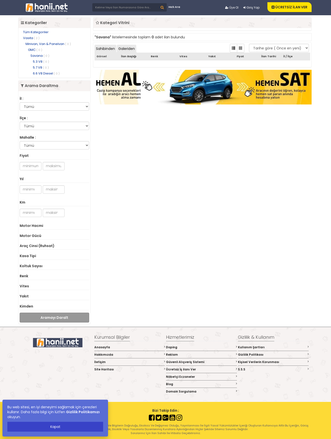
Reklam (201, 354)
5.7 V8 (41, 67)
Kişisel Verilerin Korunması (273, 362)
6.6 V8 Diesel (46, 73)
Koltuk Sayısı (31, 265)
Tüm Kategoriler (36, 32)
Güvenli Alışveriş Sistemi (201, 362)
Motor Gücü (30, 235)
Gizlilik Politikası (273, 354)
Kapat (55, 426)
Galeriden (126, 48)
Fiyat (24, 155)
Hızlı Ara (174, 7)
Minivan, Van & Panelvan (48, 44)
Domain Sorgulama (201, 391)
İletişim (129, 362)
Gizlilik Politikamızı (83, 412)
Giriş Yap (251, 7)
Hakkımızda (129, 354)
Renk (24, 276)
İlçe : (24, 118)
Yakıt (24, 296)
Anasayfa (129, 347)
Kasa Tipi (28, 255)
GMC (35, 49)
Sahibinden (105, 48)
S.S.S (273, 369)
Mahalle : (28, 137)
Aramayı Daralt (54, 317)
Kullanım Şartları (273, 347)
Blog (201, 384)
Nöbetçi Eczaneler (201, 377)
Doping (201, 347)
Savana (39, 55)
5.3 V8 (41, 61)
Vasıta (31, 38)
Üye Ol (231, 7)
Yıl (22, 178)
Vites (24, 286)
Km (22, 202)
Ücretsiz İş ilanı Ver (201, 369)
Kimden (26, 306)
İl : (21, 98)
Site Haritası (129, 369)
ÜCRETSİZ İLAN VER (289, 7)
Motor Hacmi (31, 225)
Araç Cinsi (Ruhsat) (37, 245)
